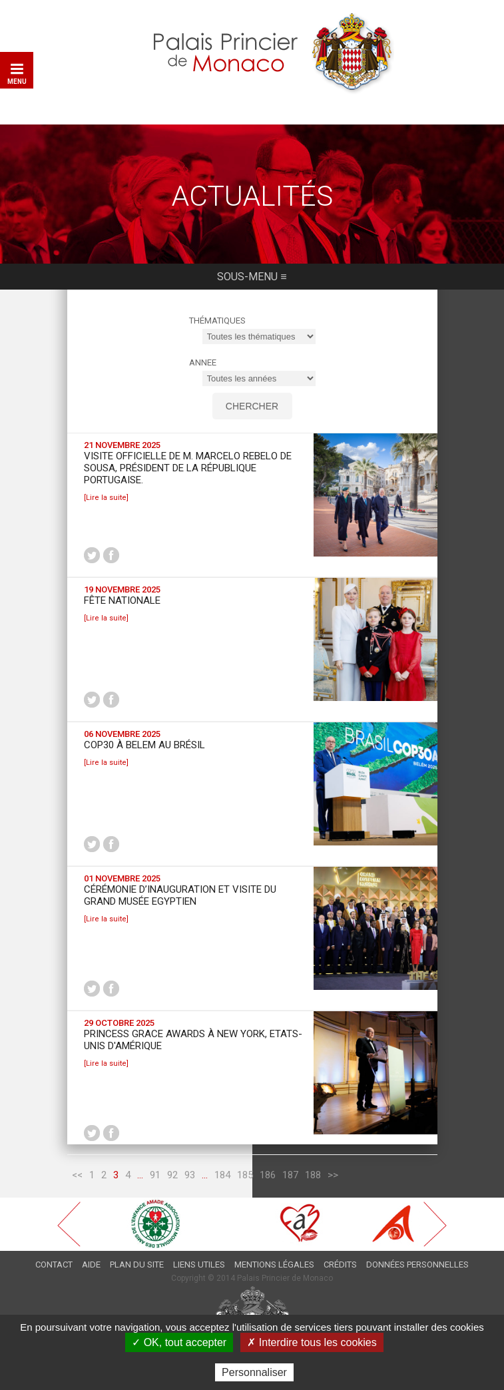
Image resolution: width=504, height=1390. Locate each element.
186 (268, 1177)
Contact (54, 1267)
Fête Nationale (122, 602)
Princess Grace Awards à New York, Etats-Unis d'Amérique (193, 1042)
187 (290, 1177)
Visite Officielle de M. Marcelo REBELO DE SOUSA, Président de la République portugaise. (188, 470)
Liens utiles (199, 1267)
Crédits (340, 1267)
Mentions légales (274, 1267)
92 (172, 1177)
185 (245, 1177)
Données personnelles (417, 1267)
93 (189, 1177)
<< (77, 1177)
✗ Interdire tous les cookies (311, 1342)
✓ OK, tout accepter (179, 1342)
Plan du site (137, 1267)
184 (222, 1177)
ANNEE (202, 364)
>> (333, 1177)
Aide (91, 1267)
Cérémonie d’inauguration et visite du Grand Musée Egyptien (180, 897)
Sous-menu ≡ (251, 282)
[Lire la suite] (106, 499)
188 (313, 1177)
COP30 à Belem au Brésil (144, 747)
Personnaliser (254, 1372)
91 (155, 1177)
